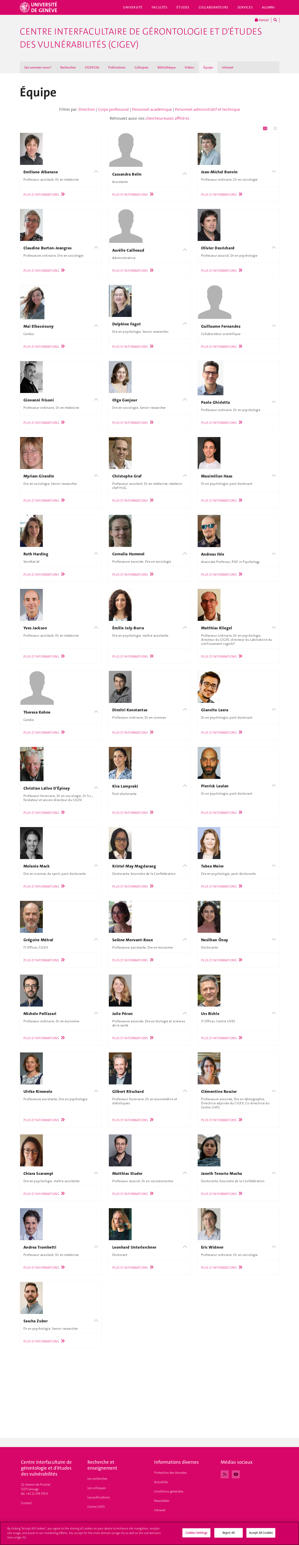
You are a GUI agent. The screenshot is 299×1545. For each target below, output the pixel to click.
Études (182, 7)
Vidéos (189, 67)
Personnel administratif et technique (207, 109)
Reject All (228, 1535)
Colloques (141, 67)
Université (133, 7)
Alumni (268, 7)
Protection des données (170, 1473)
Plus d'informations (45, 194)
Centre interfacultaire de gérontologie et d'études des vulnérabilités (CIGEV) (141, 38)
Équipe (208, 67)
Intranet (227, 67)
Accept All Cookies (261, 1535)
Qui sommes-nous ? (37, 67)
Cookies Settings (196, 1535)
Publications (116, 67)
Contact (26, 1503)
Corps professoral (113, 109)
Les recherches (97, 1478)
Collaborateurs (213, 7)
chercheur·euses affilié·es (167, 118)
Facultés (160, 7)
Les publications (98, 1497)
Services (245, 7)
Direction (87, 109)
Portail (262, 20)
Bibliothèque (167, 67)
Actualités (161, 1482)
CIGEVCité (92, 67)
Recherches (68, 67)
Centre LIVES (96, 1507)
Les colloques (96, 1488)
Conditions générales (168, 1491)
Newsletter (161, 1501)
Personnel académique (152, 109)
